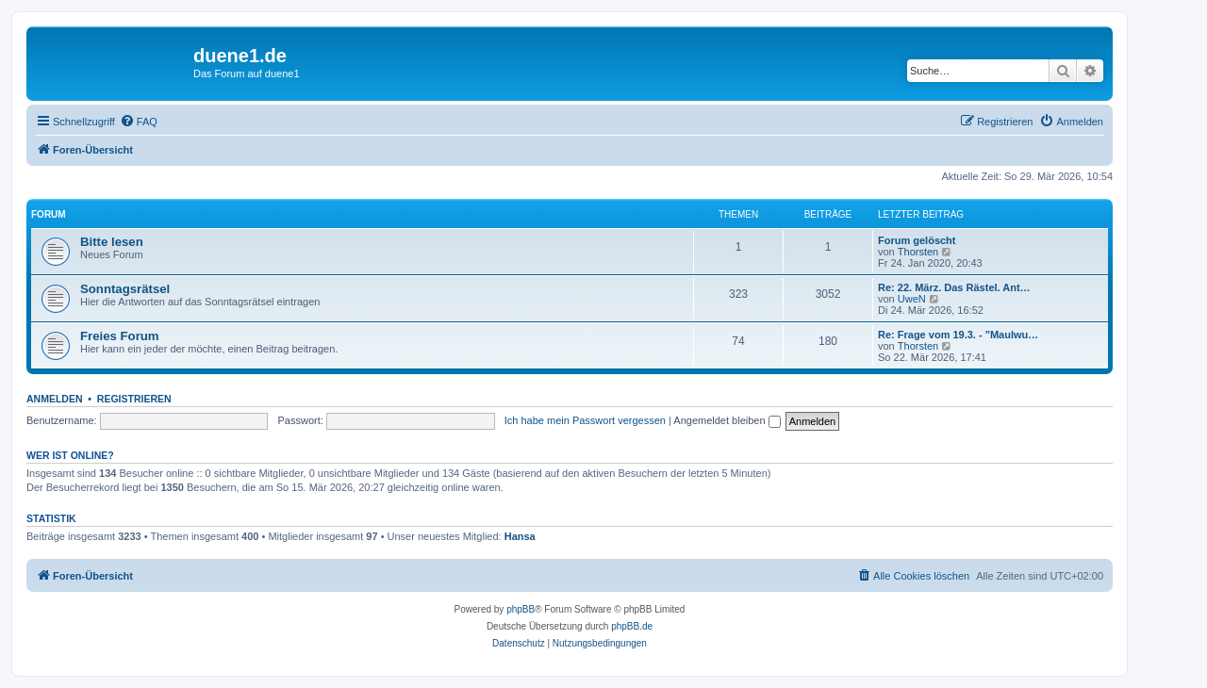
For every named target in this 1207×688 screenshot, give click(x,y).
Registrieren (134, 398)
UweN (912, 298)
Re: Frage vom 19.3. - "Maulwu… (958, 334)
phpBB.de (632, 626)
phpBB (520, 609)
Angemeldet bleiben (726, 420)
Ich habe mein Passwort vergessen (585, 420)
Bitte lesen (111, 242)
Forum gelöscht (917, 240)
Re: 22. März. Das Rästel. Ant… (954, 287)
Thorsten (918, 251)
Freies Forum (119, 336)
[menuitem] (138, 121)
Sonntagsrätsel (125, 289)
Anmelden (54, 398)
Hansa (520, 536)
